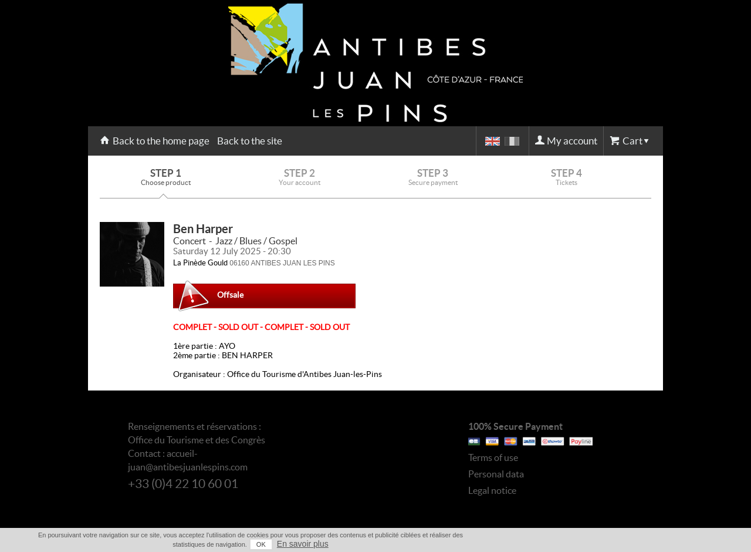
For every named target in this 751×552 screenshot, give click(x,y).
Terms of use (493, 457)
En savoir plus (303, 543)
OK (261, 544)
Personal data (496, 474)
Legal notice (492, 490)
